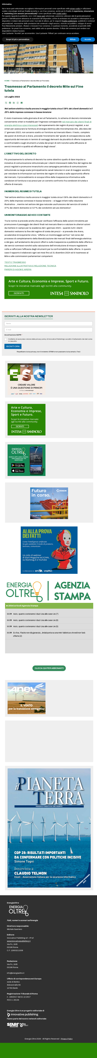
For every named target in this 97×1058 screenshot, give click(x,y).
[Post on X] (6, 102)
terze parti (41, 16)
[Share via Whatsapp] (17, 102)
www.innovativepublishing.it (19, 941)
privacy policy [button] (75, 9)
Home (7, 81)
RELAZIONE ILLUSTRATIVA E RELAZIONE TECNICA (30, 266)
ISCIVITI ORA (13, 346)
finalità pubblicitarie (69, 21)
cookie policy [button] (61, 13)
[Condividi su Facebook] (10, 102)
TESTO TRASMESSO (15, 262)
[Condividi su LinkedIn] (14, 102)
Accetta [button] (87, 39)
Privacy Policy (66, 1039)
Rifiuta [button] (73, 39)
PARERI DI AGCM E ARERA (17, 269)
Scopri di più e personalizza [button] (17, 39)
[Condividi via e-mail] (21, 102)
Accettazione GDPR (13, 335)
